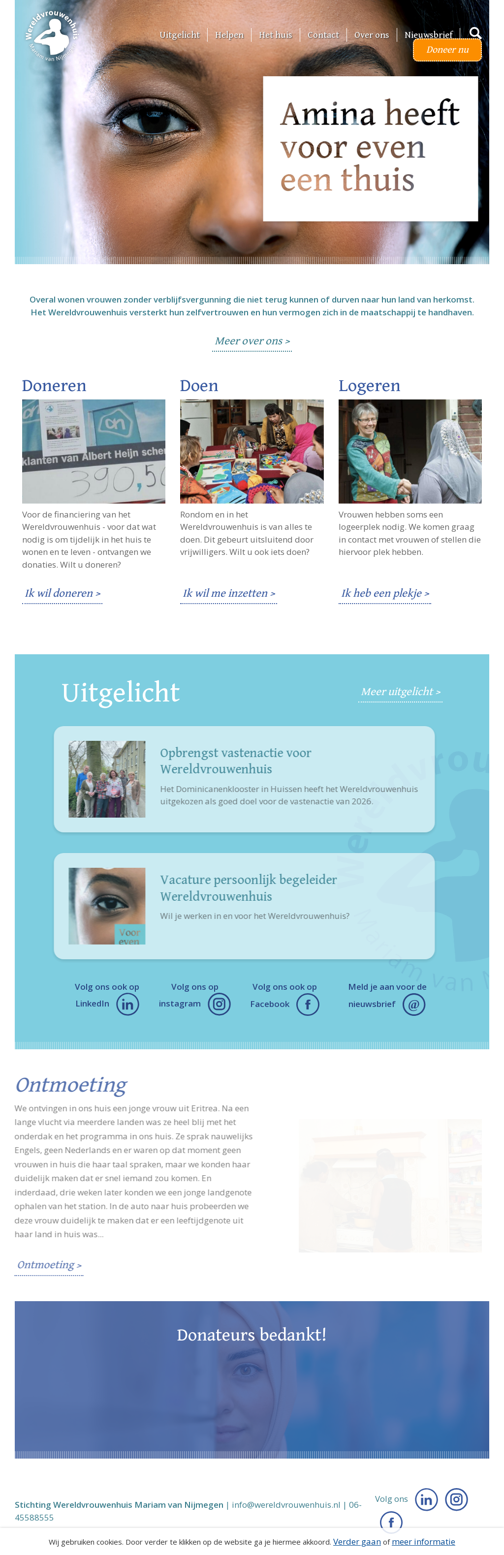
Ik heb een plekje (381, 593)
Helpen (229, 35)
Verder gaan (357, 1541)
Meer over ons (248, 341)
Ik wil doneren (59, 593)
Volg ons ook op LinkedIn (107, 998)
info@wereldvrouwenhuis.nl (286, 1504)
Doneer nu (447, 50)
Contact (323, 35)
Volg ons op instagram (195, 998)
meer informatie (423, 1541)
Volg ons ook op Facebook (284, 998)
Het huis (275, 35)
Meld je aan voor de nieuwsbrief (387, 998)
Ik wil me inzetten (225, 593)
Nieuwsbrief (428, 35)
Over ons (371, 35)
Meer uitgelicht (397, 692)
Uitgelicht (179, 35)
